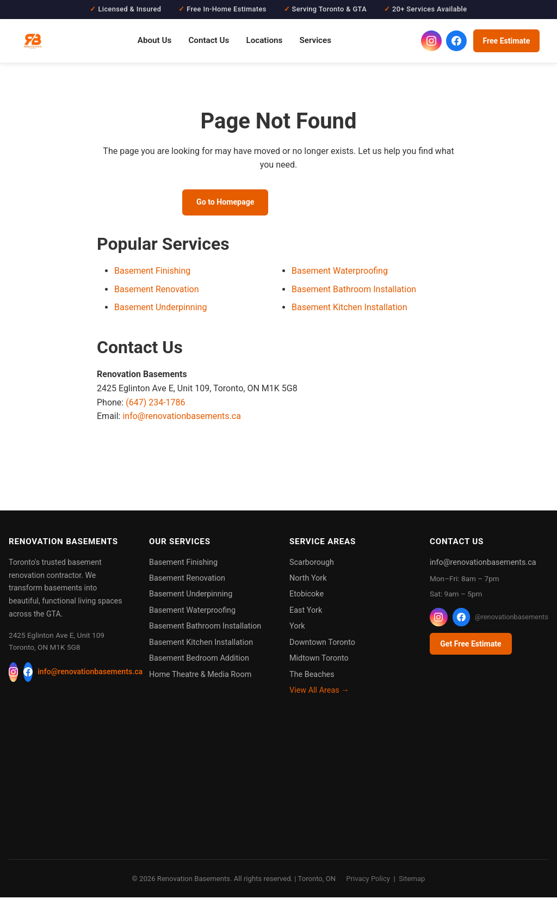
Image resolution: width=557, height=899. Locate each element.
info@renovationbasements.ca (181, 417)
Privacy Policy (368, 880)
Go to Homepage (222, 203)
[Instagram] (13, 674)
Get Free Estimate (470, 645)
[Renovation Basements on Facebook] (456, 40)
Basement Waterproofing (340, 272)
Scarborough (311, 564)
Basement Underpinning (160, 309)
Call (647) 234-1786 (329, 203)
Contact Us (208, 40)
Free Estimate (506, 40)
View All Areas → (319, 692)
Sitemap (412, 880)
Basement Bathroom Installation (354, 291)
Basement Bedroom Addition (199, 659)
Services (315, 40)
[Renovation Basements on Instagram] (431, 40)
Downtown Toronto (322, 644)
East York (305, 612)
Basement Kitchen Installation (349, 309)
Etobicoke (306, 596)
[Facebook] (28, 674)
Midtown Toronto (319, 659)
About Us (154, 40)
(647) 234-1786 (155, 404)
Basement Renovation (156, 291)
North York (307, 579)
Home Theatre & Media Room (200, 676)
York (297, 628)
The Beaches (312, 676)
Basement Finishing (152, 272)
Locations (264, 40)
